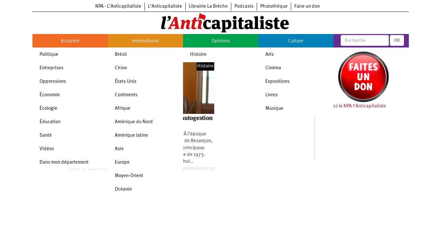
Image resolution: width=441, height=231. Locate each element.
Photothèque (274, 6)
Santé (46, 135)
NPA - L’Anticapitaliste (118, 6)
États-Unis (125, 81)
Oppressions (53, 81)
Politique (49, 54)
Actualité (70, 41)
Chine (121, 68)
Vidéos (47, 149)
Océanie (123, 189)
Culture (295, 41)
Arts (269, 54)
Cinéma (273, 68)
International (145, 41)
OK (397, 40)
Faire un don (307, 6)
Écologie (48, 108)
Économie (50, 95)
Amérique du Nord (134, 122)
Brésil (121, 54)
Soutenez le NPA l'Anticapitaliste (352, 106)
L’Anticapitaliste (165, 6)
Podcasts (243, 6)
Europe (122, 162)
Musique (274, 108)
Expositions (277, 81)
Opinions (220, 41)
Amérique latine (131, 135)
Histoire (198, 54)
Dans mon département (64, 162)
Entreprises (51, 68)
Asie (119, 149)
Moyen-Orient (129, 176)
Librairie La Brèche (208, 6)
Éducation (50, 122)
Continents (126, 95)
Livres (271, 95)
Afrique (122, 108)
